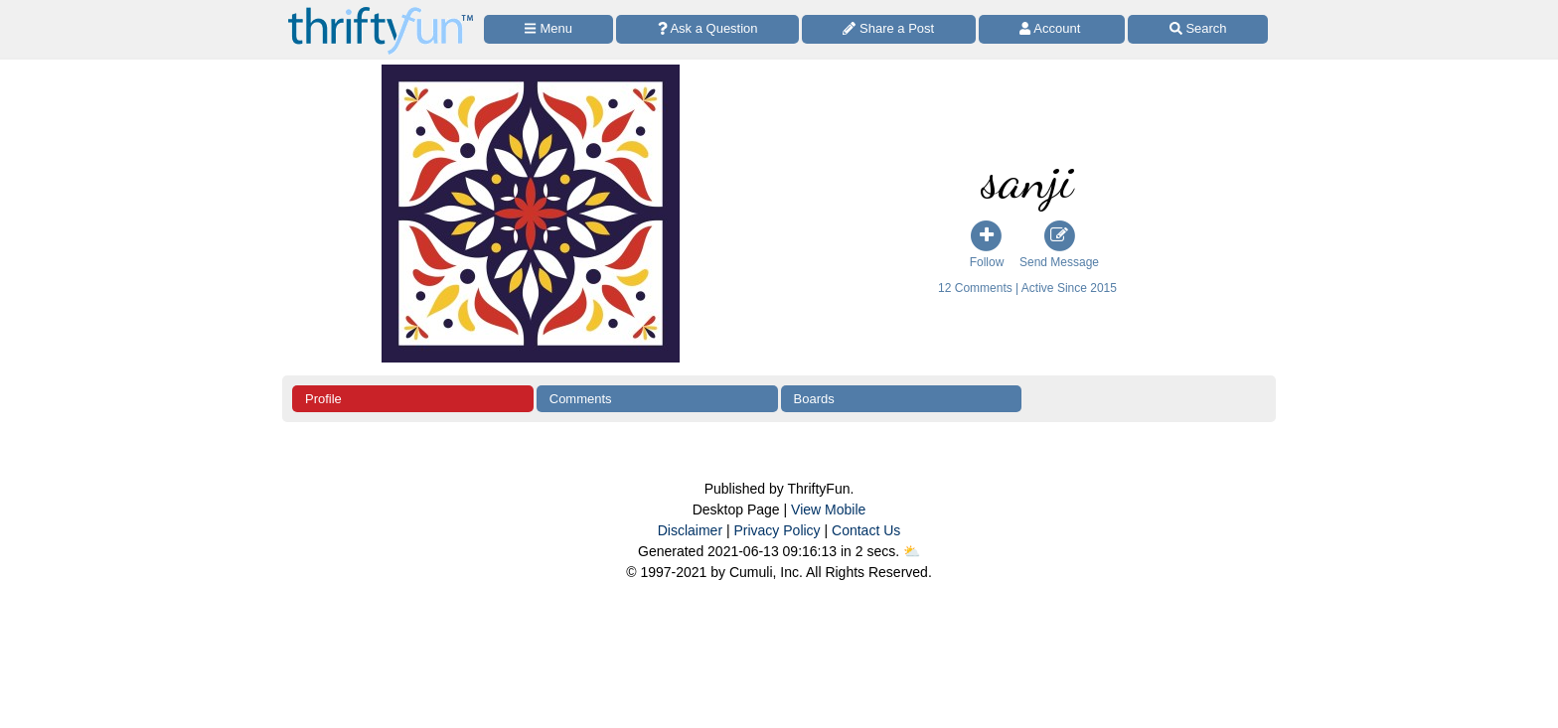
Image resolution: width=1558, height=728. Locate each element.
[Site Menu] (548, 29)
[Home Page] (380, 11)
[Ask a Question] (707, 29)
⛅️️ (911, 551)
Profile (323, 398)
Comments (580, 398)
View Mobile (828, 509)
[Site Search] (1198, 29)
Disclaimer (690, 530)
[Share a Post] (889, 29)
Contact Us (866, 530)
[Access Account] (1052, 29)
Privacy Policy (776, 530)
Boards (814, 398)
